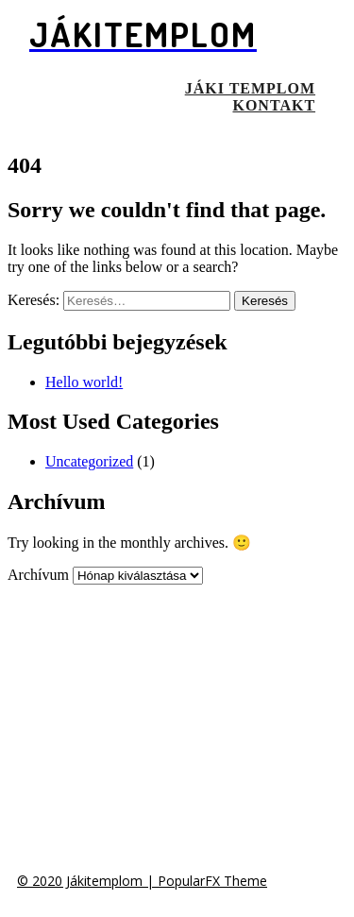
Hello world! (84, 382)
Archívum (38, 575)
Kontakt (273, 105)
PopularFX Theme (212, 881)
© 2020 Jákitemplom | (87, 881)
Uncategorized (89, 461)
